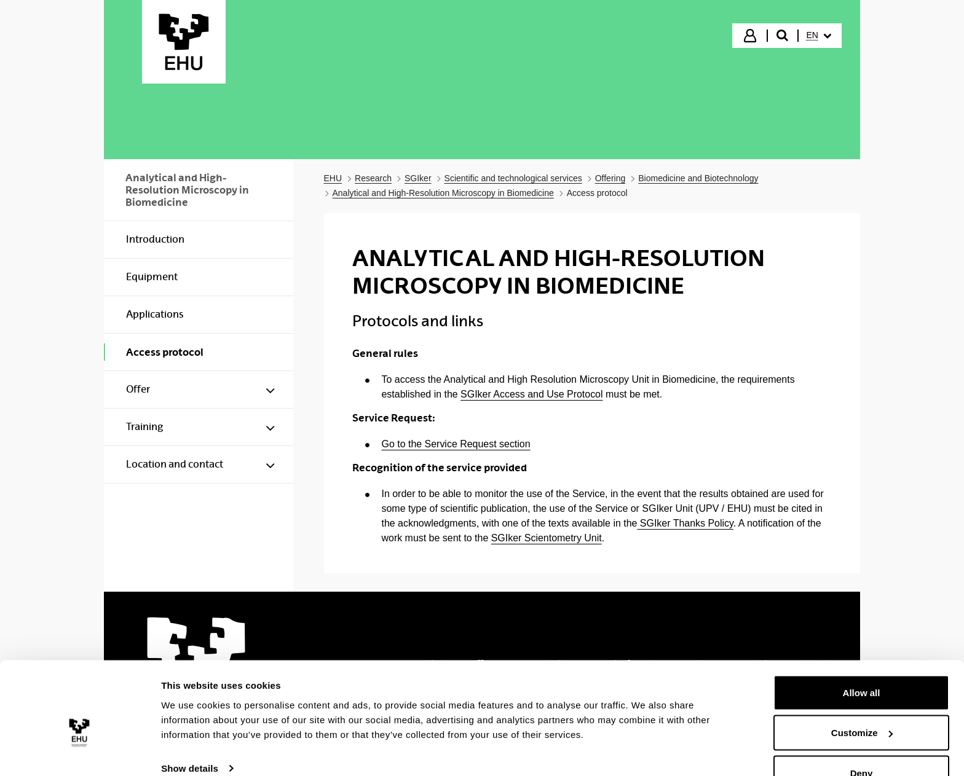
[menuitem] (819, 35)
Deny (861, 743)
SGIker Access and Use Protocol (531, 394)
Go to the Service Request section (456, 444)
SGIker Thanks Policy (685, 523)
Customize (862, 703)
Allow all (861, 662)
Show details (189, 738)
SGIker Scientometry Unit (546, 538)
